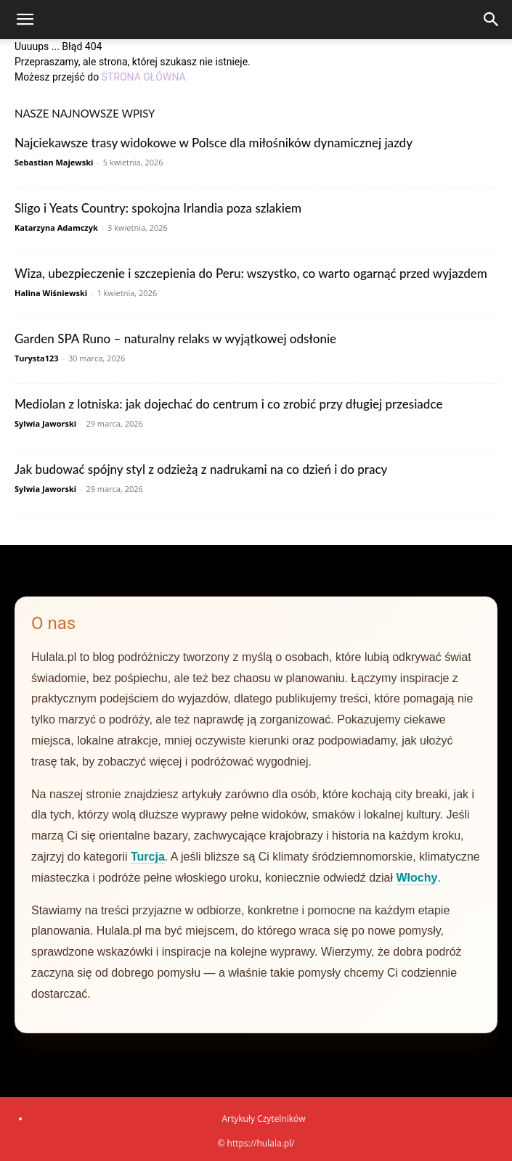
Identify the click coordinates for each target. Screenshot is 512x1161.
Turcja (148, 856)
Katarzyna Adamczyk (56, 227)
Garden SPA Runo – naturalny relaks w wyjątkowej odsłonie (175, 338)
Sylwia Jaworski (45, 423)
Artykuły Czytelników (263, 1118)
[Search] (491, 19)
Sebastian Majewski (54, 162)
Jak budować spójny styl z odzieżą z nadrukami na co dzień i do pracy (201, 469)
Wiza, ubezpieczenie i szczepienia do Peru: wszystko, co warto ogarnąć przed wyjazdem (251, 273)
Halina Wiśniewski (51, 292)
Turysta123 (37, 358)
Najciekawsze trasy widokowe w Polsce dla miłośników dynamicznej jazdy (214, 142)
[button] (24, 19)
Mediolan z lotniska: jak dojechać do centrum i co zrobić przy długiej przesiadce (228, 403)
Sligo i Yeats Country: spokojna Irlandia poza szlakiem (158, 208)
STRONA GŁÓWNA (144, 77)
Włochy (417, 877)
